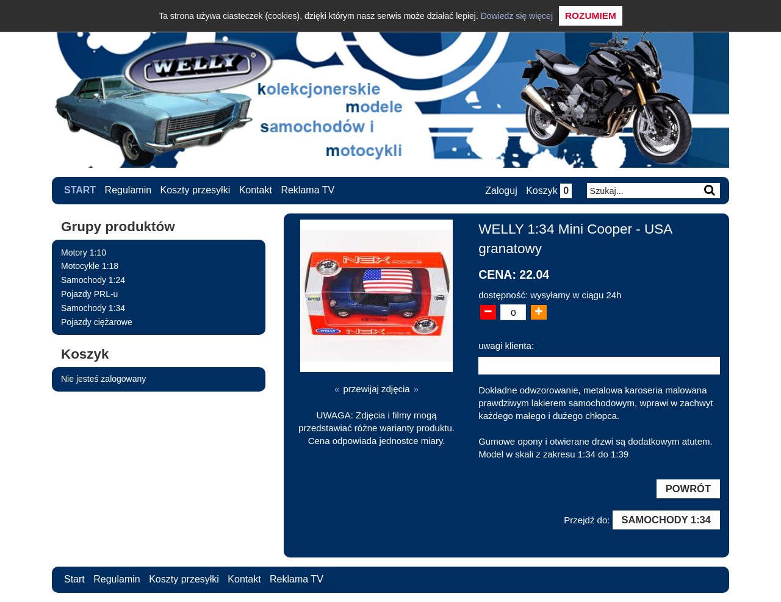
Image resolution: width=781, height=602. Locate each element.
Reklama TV (307, 190)
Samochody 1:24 (93, 280)
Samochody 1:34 (93, 308)
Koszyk (549, 190)
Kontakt (255, 190)
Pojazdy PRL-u (89, 294)
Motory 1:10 (83, 252)
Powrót (688, 488)
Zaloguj (501, 190)
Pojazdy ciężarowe (96, 322)
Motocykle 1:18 (89, 266)
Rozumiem (590, 15)
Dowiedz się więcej (517, 16)
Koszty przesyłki (195, 190)
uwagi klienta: (506, 345)
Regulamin (128, 190)
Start (80, 190)
